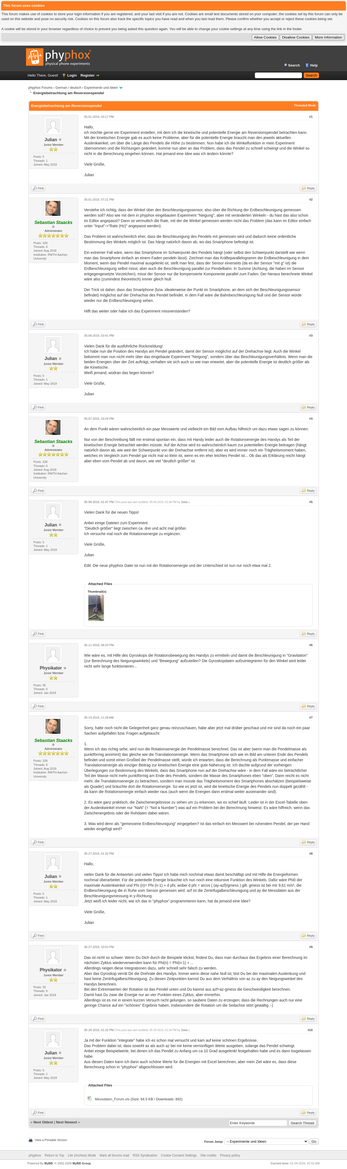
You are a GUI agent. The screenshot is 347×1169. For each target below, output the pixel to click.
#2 (311, 199)
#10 (310, 1030)
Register (88, 75)
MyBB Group (82, 1163)
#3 (311, 335)
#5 (311, 502)
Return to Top (54, 1155)
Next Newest (66, 1122)
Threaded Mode (305, 105)
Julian (50, 139)
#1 (311, 116)
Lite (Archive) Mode (82, 1155)
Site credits (208, 1155)
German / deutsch (68, 88)
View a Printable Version (51, 1140)
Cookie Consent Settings (179, 1155)
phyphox (35, 1155)
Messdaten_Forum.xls (112, 1099)
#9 (311, 947)
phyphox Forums (40, 88)
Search (294, 65)
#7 (311, 717)
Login (72, 75)
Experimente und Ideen (101, 88)
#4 (311, 418)
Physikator (51, 668)
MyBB (48, 1163)
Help (314, 65)
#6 (311, 645)
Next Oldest (43, 1122)
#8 (311, 853)
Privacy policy (230, 1155)
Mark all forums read (114, 1155)
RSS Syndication (145, 1155)
